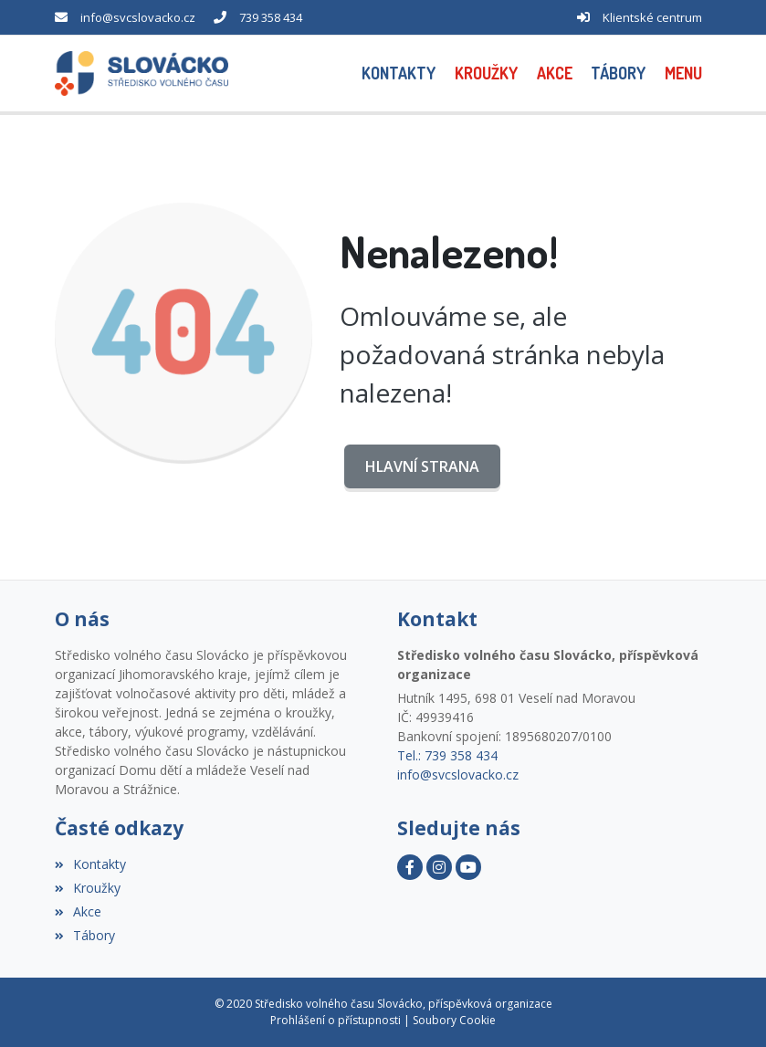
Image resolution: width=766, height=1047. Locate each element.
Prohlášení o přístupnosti (335, 1020)
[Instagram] (439, 867)
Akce (78, 911)
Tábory (85, 935)
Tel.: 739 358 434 (447, 755)
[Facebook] (410, 867)
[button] (684, 73)
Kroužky (88, 887)
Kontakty (90, 864)
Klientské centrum (652, 17)
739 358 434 (270, 17)
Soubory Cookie (454, 1020)
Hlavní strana (422, 466)
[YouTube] (468, 867)
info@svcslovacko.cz (137, 17)
